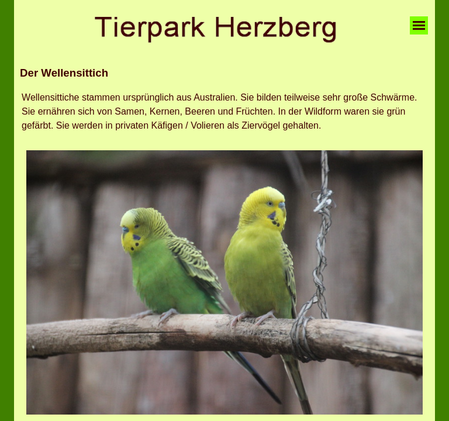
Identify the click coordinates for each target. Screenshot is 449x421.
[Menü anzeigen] (419, 25)
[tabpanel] (224, 73)
